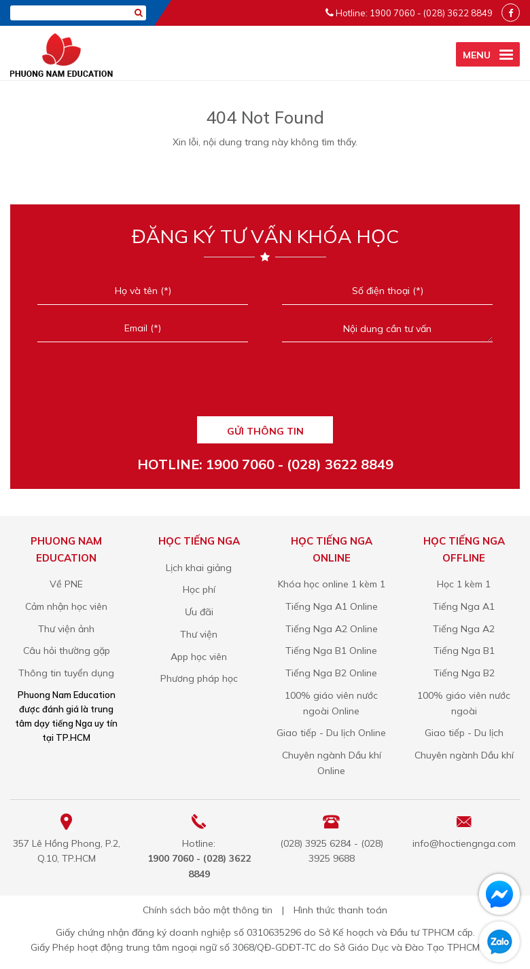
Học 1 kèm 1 (464, 584)
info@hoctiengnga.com (464, 843)
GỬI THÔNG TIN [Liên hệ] (265, 431)
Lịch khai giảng (199, 568)
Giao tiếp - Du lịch (464, 733)
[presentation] (264, 385)
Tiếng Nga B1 (464, 650)
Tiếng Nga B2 (464, 673)
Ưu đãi (199, 612)
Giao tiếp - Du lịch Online (331, 733)
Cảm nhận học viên (66, 606)
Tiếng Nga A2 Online (331, 629)
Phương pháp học (199, 678)
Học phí (199, 589)
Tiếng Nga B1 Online (331, 650)
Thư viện (198, 634)
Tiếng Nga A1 (464, 606)
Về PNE (66, 584)
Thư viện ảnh (66, 629)
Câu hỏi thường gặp (66, 650)
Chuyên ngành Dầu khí (464, 755)
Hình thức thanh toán (340, 910)
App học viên (199, 657)
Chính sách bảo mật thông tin (207, 910)
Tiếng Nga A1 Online (331, 606)
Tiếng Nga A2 (464, 629)
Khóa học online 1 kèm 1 (331, 584)
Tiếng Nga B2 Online (331, 673)
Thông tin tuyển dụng (66, 673)
